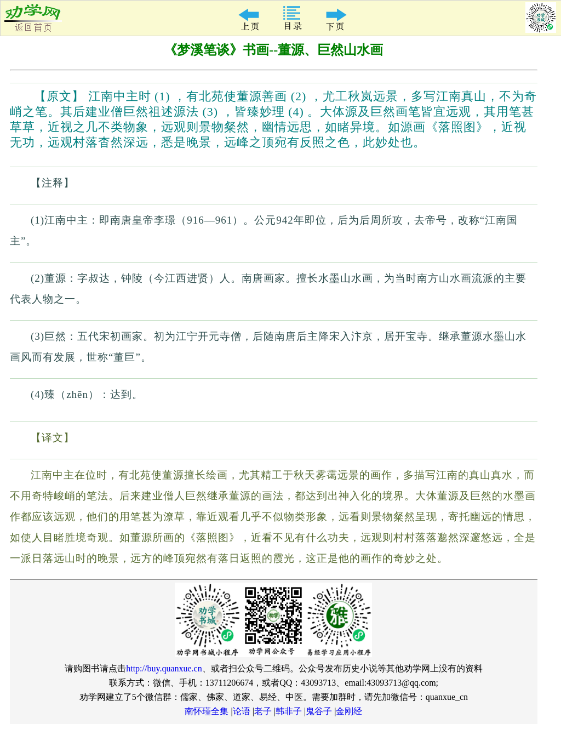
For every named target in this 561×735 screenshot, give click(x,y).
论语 (241, 711)
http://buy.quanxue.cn (164, 668)
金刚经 (349, 711)
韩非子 (289, 711)
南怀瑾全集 (206, 711)
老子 (263, 711)
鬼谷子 (319, 711)
